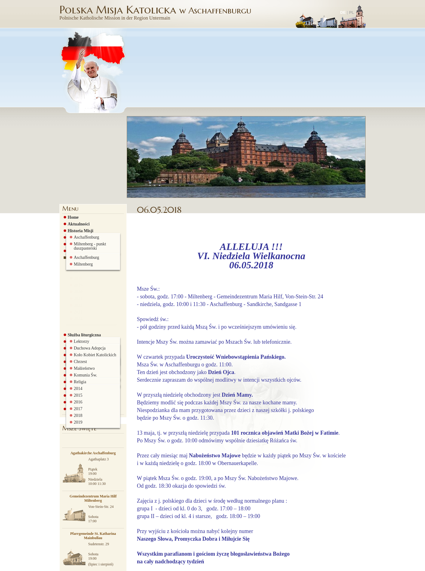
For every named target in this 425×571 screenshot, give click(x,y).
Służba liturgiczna (83, 250)
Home (71, 132)
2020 (76, 213)
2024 (76, 240)
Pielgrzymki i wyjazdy (86, 304)
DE (343, 12)
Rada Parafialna (81, 277)
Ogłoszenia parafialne (86, 173)
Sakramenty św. (80, 270)
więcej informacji (236, 564)
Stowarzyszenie (80, 284)
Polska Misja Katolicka (156, 12)
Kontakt (73, 324)
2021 (76, 220)
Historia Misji (79, 146)
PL (351, 12)
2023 (76, 233)
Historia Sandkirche (84, 153)
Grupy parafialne (82, 257)
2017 (76, 193)
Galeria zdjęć (78, 297)
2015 (76, 179)
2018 (76, 200)
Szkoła (72, 291)
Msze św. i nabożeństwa (87, 166)
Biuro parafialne (81, 318)
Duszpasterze (78, 159)
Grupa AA (75, 264)
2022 (76, 227)
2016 (76, 186)
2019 (76, 206)
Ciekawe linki (78, 311)
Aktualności (77, 139)
